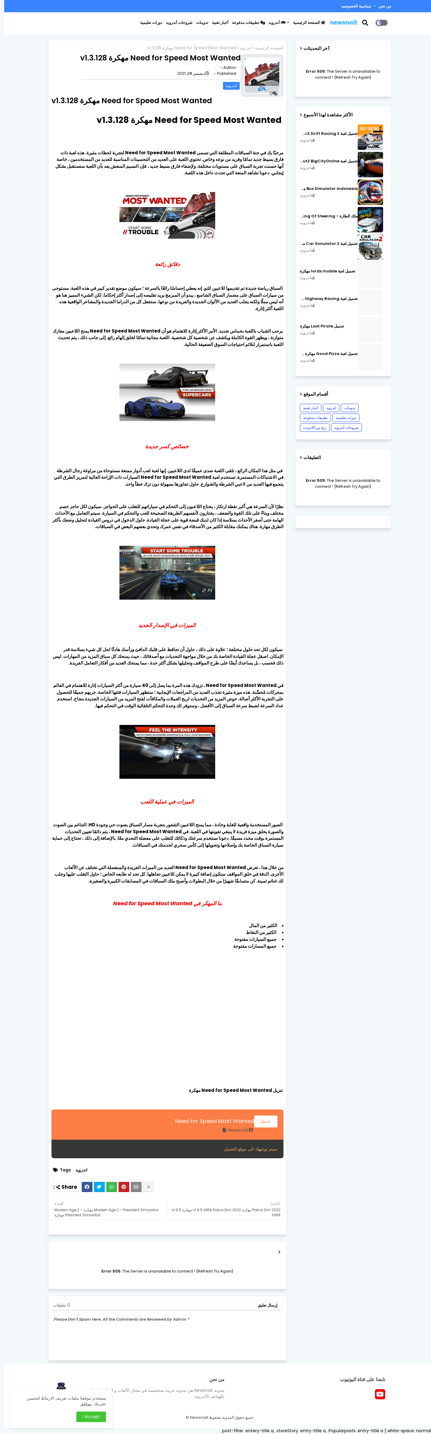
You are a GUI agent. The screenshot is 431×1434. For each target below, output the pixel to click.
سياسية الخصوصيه (352, 6)
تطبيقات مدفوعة (244, 22)
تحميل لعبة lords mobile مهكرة (323, 271)
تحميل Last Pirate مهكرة (318, 326)
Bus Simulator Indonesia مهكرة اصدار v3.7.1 (324, 188)
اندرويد (241, 48)
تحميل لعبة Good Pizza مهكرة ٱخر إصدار (324, 353)
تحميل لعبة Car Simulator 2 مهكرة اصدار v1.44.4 (324, 243)
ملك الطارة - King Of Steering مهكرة (324, 216)
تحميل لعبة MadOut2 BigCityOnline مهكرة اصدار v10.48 (324, 161)
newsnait (339, 23)
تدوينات (198, 22)
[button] (364, 23)
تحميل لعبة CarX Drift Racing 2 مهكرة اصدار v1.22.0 (324, 133)
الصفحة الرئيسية (305, 22)
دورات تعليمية (147, 22)
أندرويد (272, 22)
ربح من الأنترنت (310, 427)
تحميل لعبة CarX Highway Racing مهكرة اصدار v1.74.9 (324, 298)
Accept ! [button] (87, 1417)
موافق (81, 1404)
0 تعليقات (57, 1305)
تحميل (261, 1121)
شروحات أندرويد (175, 22)
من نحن (380, 6)
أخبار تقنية (216, 22)
